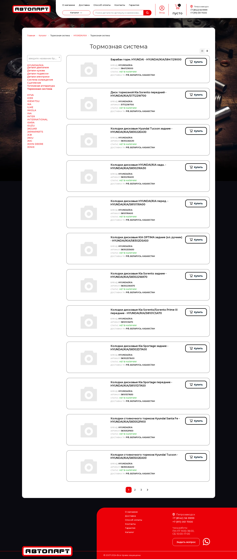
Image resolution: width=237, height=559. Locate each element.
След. (147, 490)
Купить (198, 61)
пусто (177, 13)
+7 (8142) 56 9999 (198, 10)
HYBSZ (31, 86)
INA (29, 140)
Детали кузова (36, 97)
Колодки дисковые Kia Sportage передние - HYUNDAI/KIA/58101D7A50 (141, 384)
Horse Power (35, 74)
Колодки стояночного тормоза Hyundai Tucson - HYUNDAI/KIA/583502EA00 (144, 456)
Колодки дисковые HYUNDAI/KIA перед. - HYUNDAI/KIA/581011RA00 (139, 203)
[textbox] (44, 58)
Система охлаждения (40, 106)
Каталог (74, 12)
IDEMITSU (33, 128)
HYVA (30, 122)
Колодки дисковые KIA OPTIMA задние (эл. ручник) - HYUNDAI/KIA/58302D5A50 (146, 239)
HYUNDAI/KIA (35, 92)
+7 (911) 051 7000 (198, 13)
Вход (162, 13)
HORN (31, 68)
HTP (30, 80)
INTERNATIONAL (37, 146)
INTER (31, 143)
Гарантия (134, 5)
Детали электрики (38, 103)
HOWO (31, 77)
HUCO (30, 83)
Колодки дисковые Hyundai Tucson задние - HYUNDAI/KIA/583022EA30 (141, 130)
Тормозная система (39, 116)
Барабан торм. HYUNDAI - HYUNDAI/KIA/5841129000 (146, 59)
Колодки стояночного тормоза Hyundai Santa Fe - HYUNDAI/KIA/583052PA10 (145, 420)
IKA (29, 131)
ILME (30, 134)
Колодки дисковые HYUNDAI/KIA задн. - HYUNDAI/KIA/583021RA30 (138, 166)
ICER (30, 125)
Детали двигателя (38, 94)
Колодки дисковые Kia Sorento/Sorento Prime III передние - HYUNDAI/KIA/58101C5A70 (144, 311)
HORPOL (32, 71)
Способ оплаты (102, 5)
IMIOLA (31, 137)
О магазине (68, 5)
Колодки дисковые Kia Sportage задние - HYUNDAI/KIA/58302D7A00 (139, 347)
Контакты (119, 5)
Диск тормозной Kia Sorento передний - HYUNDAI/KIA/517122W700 (138, 94)
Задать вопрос (186, 542)
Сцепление (34, 110)
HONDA (32, 64)
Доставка (84, 5)
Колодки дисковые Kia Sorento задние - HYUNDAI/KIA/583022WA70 (139, 275)
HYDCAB (32, 89)
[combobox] (44, 58)
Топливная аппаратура (41, 113)
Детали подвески (37, 100)
